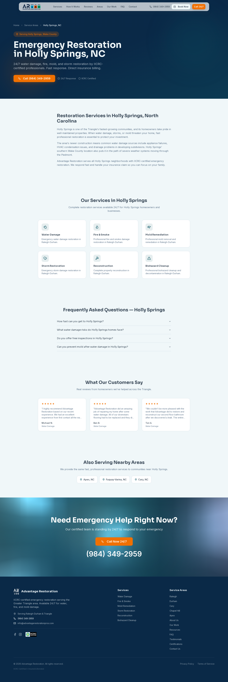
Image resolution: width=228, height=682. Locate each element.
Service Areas (31, 25)
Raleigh (173, 596)
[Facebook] (15, 634)
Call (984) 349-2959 (34, 78)
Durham (173, 601)
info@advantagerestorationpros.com (36, 623)
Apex (172, 615)
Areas (100, 6)
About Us (174, 620)
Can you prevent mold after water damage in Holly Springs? (114, 346)
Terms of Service (206, 664)
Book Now (180, 6)
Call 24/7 (199, 6)
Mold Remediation (126, 606)
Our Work (112, 6)
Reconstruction (125, 615)
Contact (133, 6)
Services (57, 6)
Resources (175, 629)
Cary (172, 606)
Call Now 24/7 (114, 541)
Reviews (88, 6)
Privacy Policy (187, 664)
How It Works (73, 6)
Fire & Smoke (124, 601)
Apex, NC (87, 479)
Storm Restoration (126, 610)
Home (16, 25)
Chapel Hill (175, 610)
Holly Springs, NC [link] (52, 25)
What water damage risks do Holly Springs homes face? (114, 329)
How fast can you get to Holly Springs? (114, 321)
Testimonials (176, 639)
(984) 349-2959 (114, 554)
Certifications (176, 644)
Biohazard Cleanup (127, 620)
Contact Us (175, 649)
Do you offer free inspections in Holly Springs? (114, 338)
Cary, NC (141, 479)
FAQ (123, 6)
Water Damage (125, 596)
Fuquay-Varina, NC (114, 479)
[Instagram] (20, 634)
